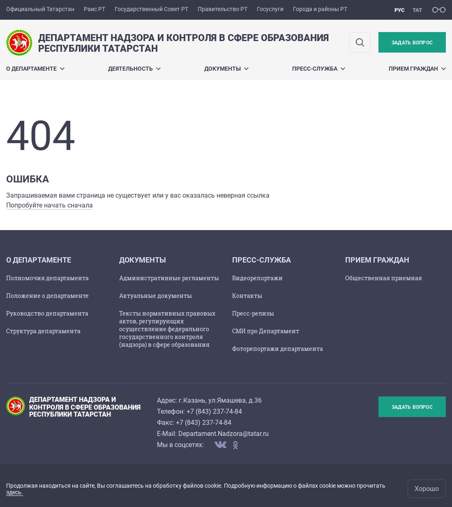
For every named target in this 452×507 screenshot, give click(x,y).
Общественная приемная (383, 278)
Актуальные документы (155, 296)
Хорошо (427, 489)
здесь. (14, 492)
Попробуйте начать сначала (49, 205)
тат (417, 10)
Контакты (247, 296)
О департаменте (35, 68)
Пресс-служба (318, 68)
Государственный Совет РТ (151, 9)
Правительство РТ (222, 9)
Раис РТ (94, 9)
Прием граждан (417, 68)
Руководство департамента (47, 313)
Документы (226, 68)
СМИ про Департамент (265, 331)
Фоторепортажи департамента (277, 349)
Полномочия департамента (47, 278)
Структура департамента (43, 331)
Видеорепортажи (257, 278)
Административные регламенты (169, 278)
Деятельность (134, 68)
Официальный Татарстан (40, 9)
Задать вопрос (412, 43)
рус (399, 10)
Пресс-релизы (253, 313)
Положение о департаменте (47, 296)
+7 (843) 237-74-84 (214, 411)
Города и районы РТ (320, 9)
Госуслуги (270, 9)
